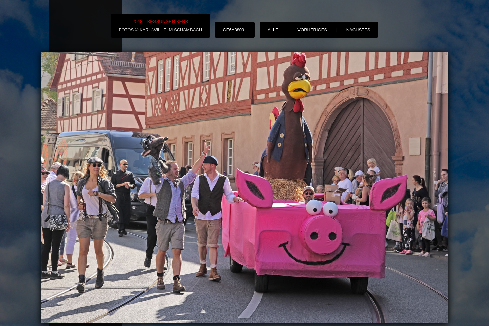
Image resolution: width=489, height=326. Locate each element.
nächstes (358, 29)
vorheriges (312, 29)
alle (273, 29)
